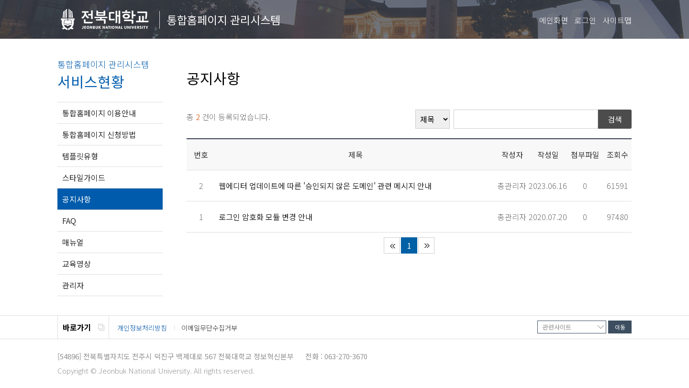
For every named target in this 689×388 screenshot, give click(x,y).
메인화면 (553, 20)
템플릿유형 (80, 156)
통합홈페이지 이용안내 (99, 113)
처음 (392, 245)
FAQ (69, 220)
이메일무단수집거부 (209, 328)
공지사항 (76, 199)
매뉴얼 (73, 242)
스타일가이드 (83, 177)
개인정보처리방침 (142, 328)
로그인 (585, 20)
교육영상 (76, 263)
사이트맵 (617, 20)
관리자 (73, 285)
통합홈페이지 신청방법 (99, 134)
